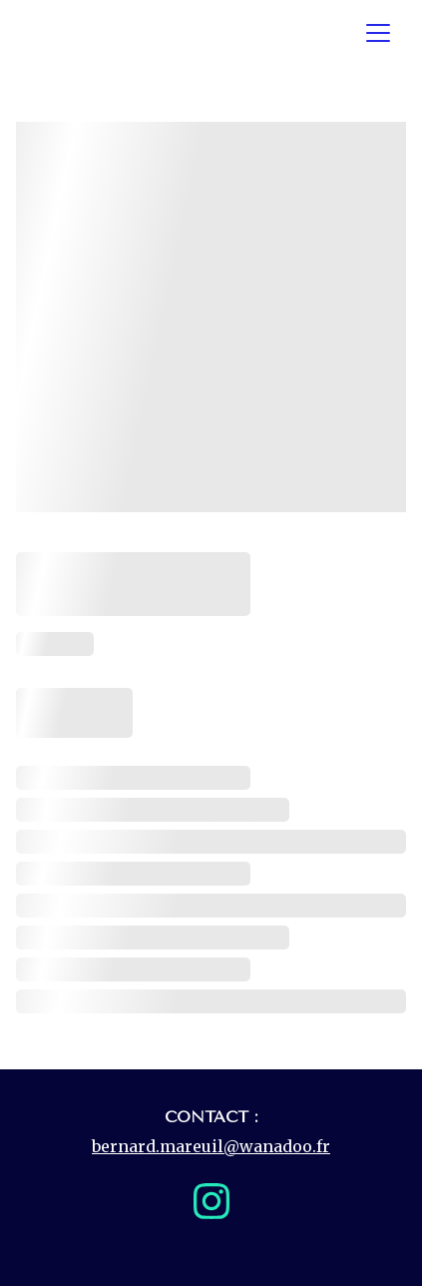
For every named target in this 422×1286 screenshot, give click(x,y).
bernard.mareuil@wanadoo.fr (211, 1146)
